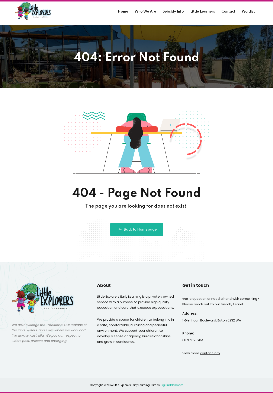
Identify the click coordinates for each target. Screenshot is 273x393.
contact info (210, 353)
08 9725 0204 (192, 340)
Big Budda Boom (172, 385)
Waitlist (248, 11)
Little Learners (202, 11)
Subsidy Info (173, 11)
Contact (228, 11)
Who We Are (145, 11)
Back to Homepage (136, 229)
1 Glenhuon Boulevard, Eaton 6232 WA (211, 320)
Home (123, 11)
